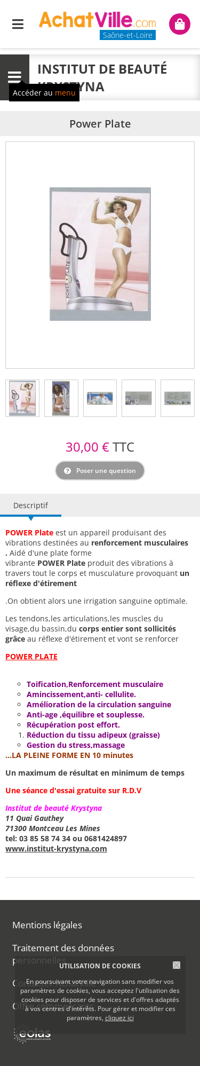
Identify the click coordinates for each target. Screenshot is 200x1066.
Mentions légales (47, 925)
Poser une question (106, 470)
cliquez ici (119, 1017)
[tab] (22, 398)
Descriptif (30, 505)
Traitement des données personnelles (63, 954)
